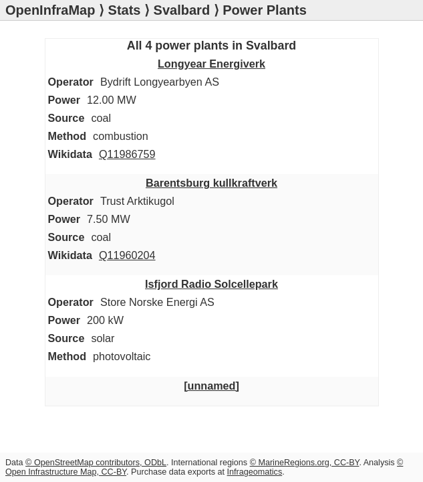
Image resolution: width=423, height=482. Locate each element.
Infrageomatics (255, 472)
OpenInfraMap (50, 10)
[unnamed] (211, 386)
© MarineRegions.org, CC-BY (305, 462)
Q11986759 (127, 154)
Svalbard (182, 10)
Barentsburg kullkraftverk (211, 183)
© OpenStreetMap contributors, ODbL (95, 462)
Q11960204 (127, 255)
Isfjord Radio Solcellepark (211, 284)
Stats (124, 10)
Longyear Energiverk (211, 64)
